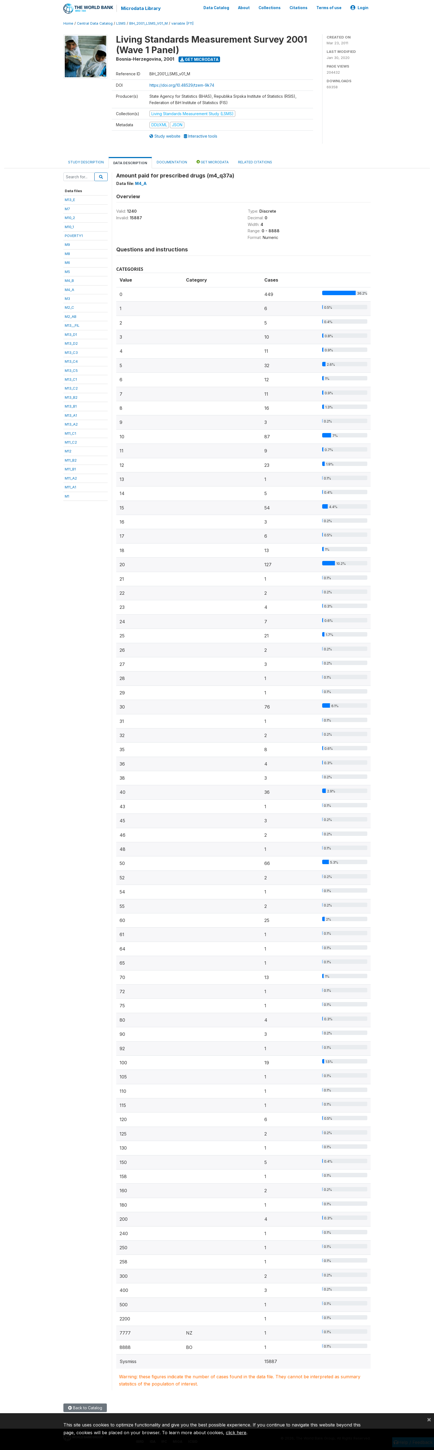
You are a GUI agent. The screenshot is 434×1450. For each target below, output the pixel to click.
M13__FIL (72, 325)
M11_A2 (71, 478)
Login (359, 8)
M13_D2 (71, 343)
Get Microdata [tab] (213, 161)
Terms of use (329, 8)
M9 (67, 244)
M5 (67, 271)
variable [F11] (182, 23)
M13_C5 (71, 370)
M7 (67, 208)
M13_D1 (71, 334)
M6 (67, 262)
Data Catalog (216, 8)
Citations (299, 8)
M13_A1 (71, 415)
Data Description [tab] (130, 163)
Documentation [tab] (172, 162)
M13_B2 (71, 397)
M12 (68, 451)
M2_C (69, 307)
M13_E (70, 199)
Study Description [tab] (86, 162)
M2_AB (70, 316)
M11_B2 (71, 460)
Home (68, 23)
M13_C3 (71, 352)
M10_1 (69, 226)
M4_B (69, 280)
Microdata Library (141, 8)
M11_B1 (70, 469)
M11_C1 (70, 433)
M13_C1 (71, 379)
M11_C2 (71, 442)
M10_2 (70, 217)
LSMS (121, 23)
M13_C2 (71, 388)
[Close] (429, 1419)
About (244, 8)
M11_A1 (70, 487)
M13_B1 (71, 406)
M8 (67, 253)
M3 (67, 298)
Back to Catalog (85, 1407)
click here (236, 1432)
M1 (67, 496)
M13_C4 (71, 361)
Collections (270, 8)
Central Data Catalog (95, 23)
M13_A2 (71, 424)
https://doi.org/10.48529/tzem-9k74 (181, 85)
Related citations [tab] (255, 162)
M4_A (69, 289)
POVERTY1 (74, 235)
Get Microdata (199, 59)
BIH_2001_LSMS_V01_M (148, 23)
